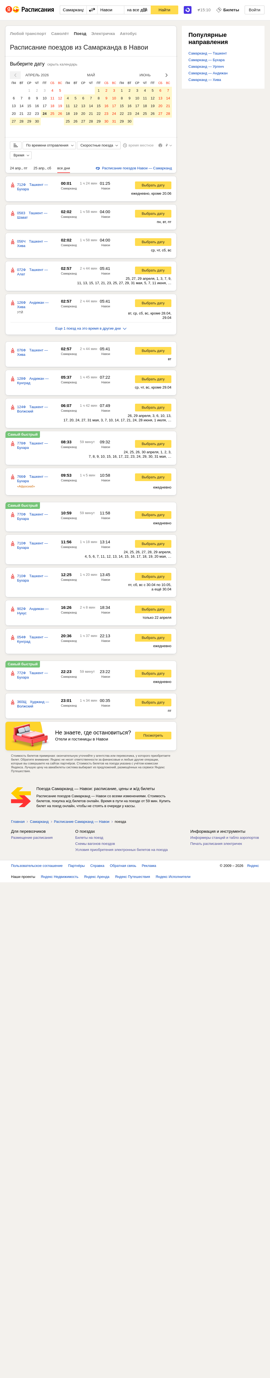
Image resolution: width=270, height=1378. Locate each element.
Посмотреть (153, 735)
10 (45, 98)
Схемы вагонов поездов (95, 844)
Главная (18, 822)
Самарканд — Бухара (206, 60)
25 (52, 114)
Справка (97, 866)
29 (29, 121)
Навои (105, 188)
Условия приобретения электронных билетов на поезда (121, 850)
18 (52, 106)
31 (114, 121)
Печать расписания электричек (216, 844)
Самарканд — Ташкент (207, 53)
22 (29, 114)
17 (45, 106)
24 (45, 114)
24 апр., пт (18, 168)
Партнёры (76, 866)
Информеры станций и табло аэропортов (224, 838)
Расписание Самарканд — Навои (82, 822)
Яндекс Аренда (96, 877)
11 (52, 98)
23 (37, 114)
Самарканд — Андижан (208, 73)
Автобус (128, 33)
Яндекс (253, 866)
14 (21, 106)
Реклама (149, 866)
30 (37, 121)
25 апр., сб (42, 168)
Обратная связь (123, 866)
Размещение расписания (32, 838)
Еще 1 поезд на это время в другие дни (91, 328)
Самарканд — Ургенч (206, 66)
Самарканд (69, 188)
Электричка (103, 33)
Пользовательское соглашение (37, 866)
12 (60, 98)
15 (29, 106)
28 (21, 121)
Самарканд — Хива (204, 80)
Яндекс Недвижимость (60, 877)
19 (60, 106)
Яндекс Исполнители (173, 877)
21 (21, 114)
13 (14, 106)
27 (14, 121)
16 (37, 106)
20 (14, 114)
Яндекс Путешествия (132, 877)
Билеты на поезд (89, 838)
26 (60, 114)
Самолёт (60, 33)
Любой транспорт (28, 33)
